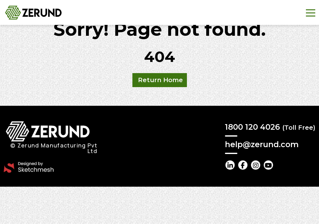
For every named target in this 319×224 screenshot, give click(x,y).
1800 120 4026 (270, 127)
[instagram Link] (255, 165)
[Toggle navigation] (310, 12)
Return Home (160, 80)
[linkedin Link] (230, 165)
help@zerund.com (262, 144)
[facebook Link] (243, 165)
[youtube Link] (268, 165)
